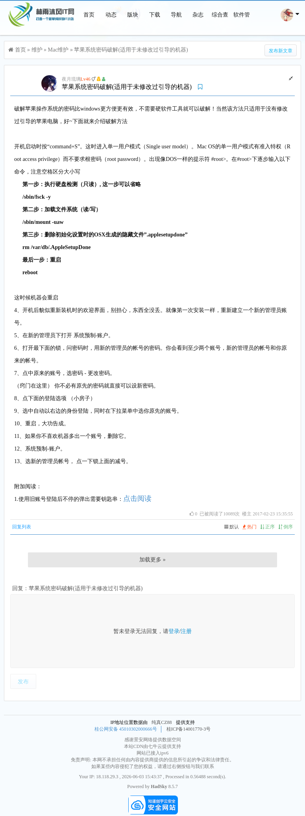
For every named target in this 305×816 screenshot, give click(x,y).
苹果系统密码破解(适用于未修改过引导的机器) (131, 50)
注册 (186, 631)
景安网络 (143, 739)
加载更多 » (152, 560)
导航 (176, 15)
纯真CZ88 (162, 722)
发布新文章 (280, 51)
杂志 (197, 15)
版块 (132, 15)
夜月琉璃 (71, 79)
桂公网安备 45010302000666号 (125, 729)
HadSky (159, 786)
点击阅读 (137, 498)
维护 (37, 50)
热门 (249, 527)
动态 (110, 15)
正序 (267, 527)
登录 (173, 631)
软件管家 (241, 29)
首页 (88, 15)
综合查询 (220, 29)
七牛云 (155, 746)
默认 (231, 527)
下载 (154, 15)
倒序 (285, 527)
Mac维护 (58, 50)
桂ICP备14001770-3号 (188, 729)
